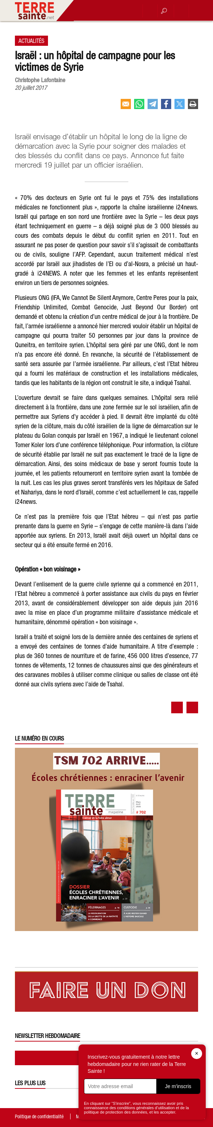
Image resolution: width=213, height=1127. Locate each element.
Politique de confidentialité (39, 1116)
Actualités (31, 40)
